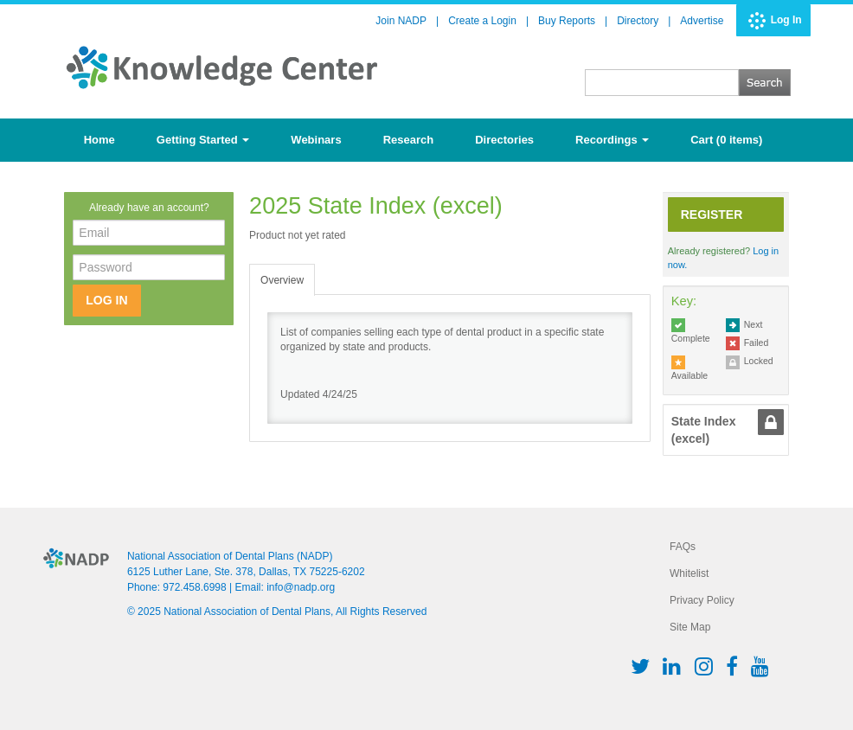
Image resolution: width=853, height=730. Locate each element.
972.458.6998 (194, 587)
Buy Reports (566, 21)
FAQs (683, 547)
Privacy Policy (702, 600)
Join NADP (400, 21)
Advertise (701, 21)
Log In (786, 20)
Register (712, 214)
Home (99, 139)
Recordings (612, 139)
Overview (282, 280)
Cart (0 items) (726, 139)
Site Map (690, 627)
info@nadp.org (300, 587)
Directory (637, 21)
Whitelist (689, 573)
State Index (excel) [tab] (703, 429)
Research (408, 139)
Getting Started (203, 139)
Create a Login (482, 21)
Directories (504, 139)
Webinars (316, 139)
